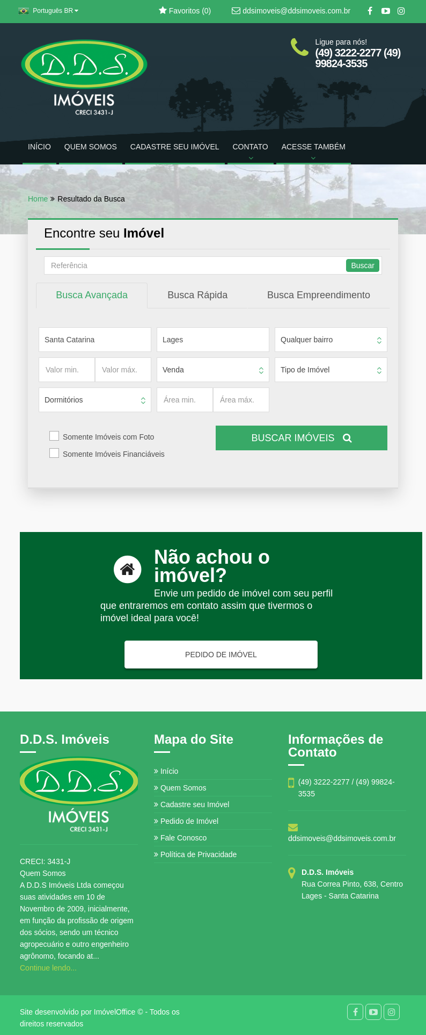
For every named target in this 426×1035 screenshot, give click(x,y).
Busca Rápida (197, 295)
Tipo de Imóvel (305, 369)
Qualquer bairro (307, 339)
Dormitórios (64, 400)
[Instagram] (401, 11)
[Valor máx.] (123, 369)
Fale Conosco (180, 837)
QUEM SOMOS (90, 146)
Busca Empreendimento (318, 295)
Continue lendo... (48, 968)
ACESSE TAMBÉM (314, 152)
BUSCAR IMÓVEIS (301, 438)
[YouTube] (385, 11)
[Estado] (95, 339)
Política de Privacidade (195, 854)
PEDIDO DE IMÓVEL (221, 654)
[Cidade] (213, 339)
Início (166, 771)
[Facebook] (370, 11)
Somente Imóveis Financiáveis (114, 454)
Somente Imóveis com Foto (108, 437)
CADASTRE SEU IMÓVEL (174, 146)
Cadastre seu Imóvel (191, 804)
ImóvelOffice (115, 1012)
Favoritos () (185, 10)
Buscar (362, 265)
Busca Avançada (92, 295)
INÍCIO (39, 146)
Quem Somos (180, 788)
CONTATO (250, 152)
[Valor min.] (67, 369)
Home (38, 199)
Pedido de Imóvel (186, 821)
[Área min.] (185, 399)
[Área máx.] (241, 399)
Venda (173, 369)
